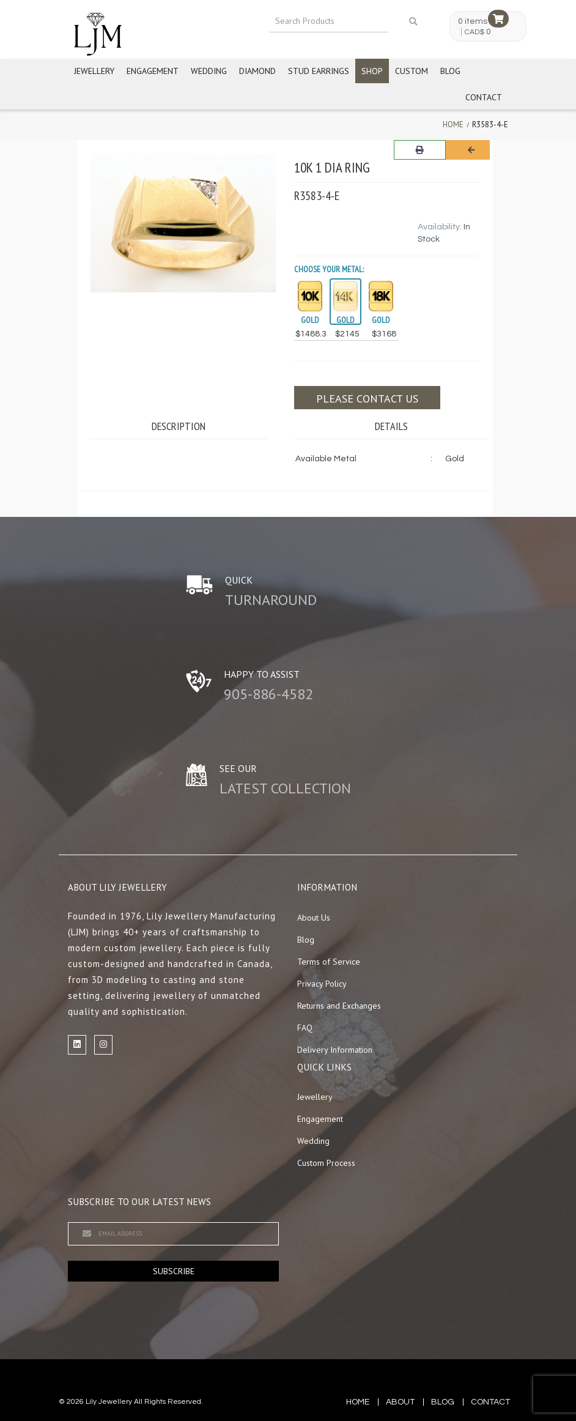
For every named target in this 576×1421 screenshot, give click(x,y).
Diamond (257, 70)
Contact (483, 97)
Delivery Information (334, 1049)
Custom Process (326, 1162)
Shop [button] (372, 70)
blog (442, 1402)
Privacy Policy (322, 983)
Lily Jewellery (109, 1402)
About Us (313, 917)
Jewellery (94, 70)
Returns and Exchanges (339, 1005)
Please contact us (367, 398)
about (400, 1402)
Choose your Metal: (329, 269)
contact (490, 1402)
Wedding (209, 70)
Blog (450, 70)
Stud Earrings (318, 70)
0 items (472, 21)
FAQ (304, 1027)
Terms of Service (328, 961)
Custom (411, 70)
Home (453, 124)
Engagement (153, 70)
